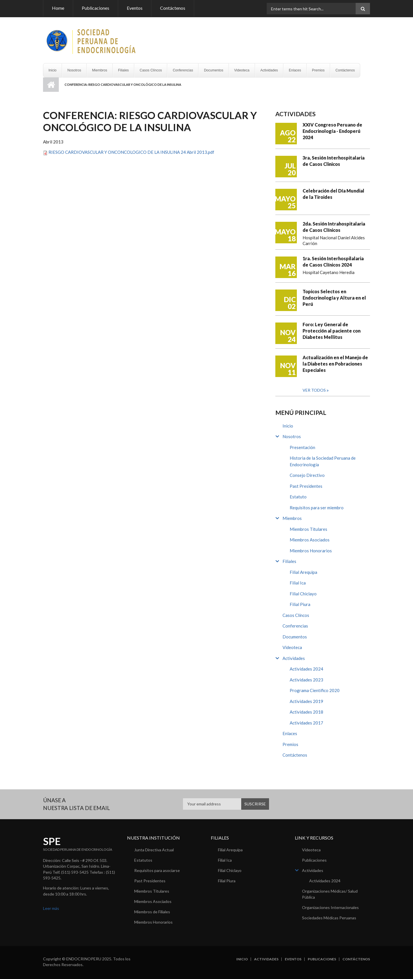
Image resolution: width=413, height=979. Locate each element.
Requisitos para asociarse (157, 870)
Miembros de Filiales (152, 911)
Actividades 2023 (306, 679)
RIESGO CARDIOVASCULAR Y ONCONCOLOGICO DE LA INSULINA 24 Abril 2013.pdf (131, 152)
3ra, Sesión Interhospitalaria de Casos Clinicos (334, 161)
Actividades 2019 (306, 701)
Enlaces (295, 70)
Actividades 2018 (306, 711)
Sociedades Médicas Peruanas (329, 917)
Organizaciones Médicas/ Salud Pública (330, 894)
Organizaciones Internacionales (330, 907)
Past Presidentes (306, 486)
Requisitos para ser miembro (317, 507)
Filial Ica (298, 582)
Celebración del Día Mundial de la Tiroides (333, 194)
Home (58, 8)
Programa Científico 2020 (315, 690)
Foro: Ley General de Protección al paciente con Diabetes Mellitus (332, 331)
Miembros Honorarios (311, 550)
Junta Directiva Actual (154, 849)
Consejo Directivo (307, 475)
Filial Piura (300, 604)
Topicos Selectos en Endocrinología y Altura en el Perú (334, 298)
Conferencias (183, 70)
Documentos (213, 70)
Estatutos (143, 860)
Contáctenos (172, 8)
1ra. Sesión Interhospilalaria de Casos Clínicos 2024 (333, 261)
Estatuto (298, 496)
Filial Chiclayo (303, 593)
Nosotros (74, 70)
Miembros (99, 70)
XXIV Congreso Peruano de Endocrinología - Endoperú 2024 (332, 131)
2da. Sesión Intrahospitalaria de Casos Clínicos (334, 227)
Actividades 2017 (306, 722)
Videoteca (242, 70)
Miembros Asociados (310, 539)
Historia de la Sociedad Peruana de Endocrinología (323, 461)
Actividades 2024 (306, 668)
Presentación (302, 447)
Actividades (269, 70)
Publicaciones (95, 8)
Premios (318, 70)
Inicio (52, 70)
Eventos (135, 8)
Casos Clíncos (151, 70)
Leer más (51, 908)
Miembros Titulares (308, 529)
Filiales (123, 70)
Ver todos (315, 390)
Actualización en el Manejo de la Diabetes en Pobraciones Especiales (335, 364)
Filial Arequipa (303, 572)
